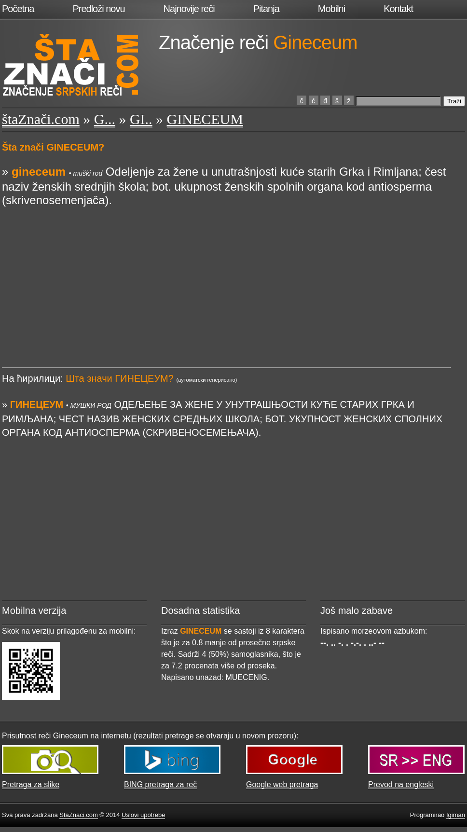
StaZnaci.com (78, 814)
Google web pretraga (282, 784)
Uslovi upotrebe (143, 814)
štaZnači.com (41, 119)
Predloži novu (98, 8)
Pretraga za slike (30, 784)
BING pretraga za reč (160, 784)
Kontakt (398, 8)
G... (104, 119)
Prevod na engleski (401, 784)
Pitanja (266, 8)
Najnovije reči (189, 8)
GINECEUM (205, 119)
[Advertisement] (226, 274)
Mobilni (331, 8)
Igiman (455, 814)
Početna (18, 8)
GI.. (141, 119)
